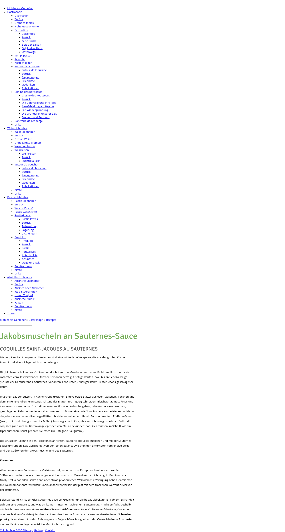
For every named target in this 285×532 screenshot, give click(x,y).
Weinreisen (22, 150)
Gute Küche (29, 41)
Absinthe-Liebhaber (19, 277)
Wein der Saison (25, 146)
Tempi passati (23, 55)
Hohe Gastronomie (27, 26)
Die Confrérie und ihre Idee (39, 102)
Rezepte (20, 59)
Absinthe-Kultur (24, 299)
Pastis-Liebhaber (17, 197)
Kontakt (50, 530)
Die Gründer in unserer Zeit (39, 113)
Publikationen (30, 88)
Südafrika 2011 (31, 161)
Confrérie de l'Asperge (29, 121)
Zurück (19, 19)
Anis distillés (29, 255)
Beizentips (21, 30)
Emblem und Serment (36, 117)
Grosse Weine (23, 139)
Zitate (18, 190)
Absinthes (28, 259)
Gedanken (28, 84)
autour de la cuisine (27, 66)
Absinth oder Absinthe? (29, 288)
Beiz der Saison (31, 44)
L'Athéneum (29, 233)
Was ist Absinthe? (26, 291)
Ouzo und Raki (31, 262)
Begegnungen (30, 77)
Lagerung (28, 230)
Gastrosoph (14, 12)
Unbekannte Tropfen (28, 142)
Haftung (39, 530)
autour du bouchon (27, 164)
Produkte (20, 237)
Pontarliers (29, 251)
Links (18, 124)
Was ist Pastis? (24, 208)
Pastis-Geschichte (26, 211)
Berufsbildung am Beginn (38, 106)
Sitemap (28, 530)
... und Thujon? (24, 295)
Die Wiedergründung (35, 110)
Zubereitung (29, 226)
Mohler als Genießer (20, 8)
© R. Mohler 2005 (11, 530)
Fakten (19, 302)
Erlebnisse (28, 81)
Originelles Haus (32, 48)
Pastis (25, 248)
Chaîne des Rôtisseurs (29, 92)
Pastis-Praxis (23, 215)
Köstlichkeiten (23, 62)
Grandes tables (24, 23)
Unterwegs (28, 52)
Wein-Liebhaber (17, 128)
